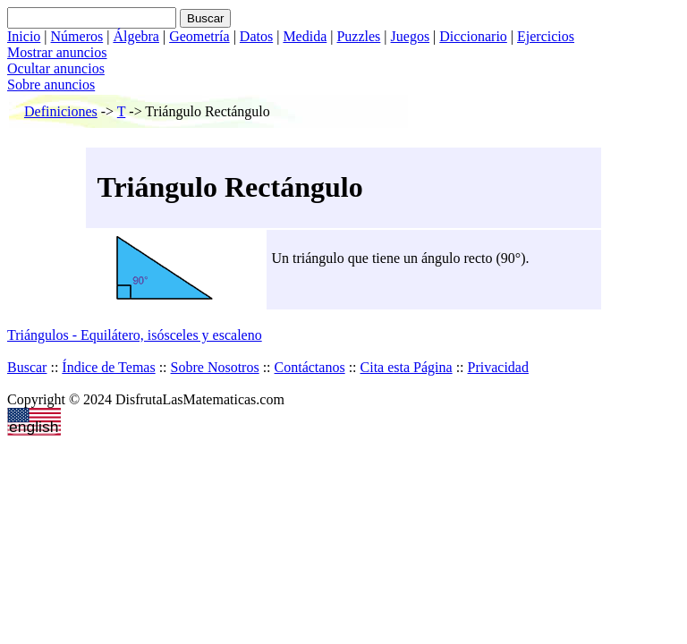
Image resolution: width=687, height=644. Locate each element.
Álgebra (136, 36)
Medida (305, 36)
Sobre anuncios (51, 84)
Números (77, 36)
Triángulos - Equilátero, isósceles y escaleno (134, 335)
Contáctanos (310, 367)
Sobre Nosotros (215, 367)
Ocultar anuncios (56, 68)
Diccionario (473, 36)
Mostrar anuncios (57, 52)
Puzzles (358, 36)
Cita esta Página (406, 367)
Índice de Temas (108, 367)
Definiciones (61, 111)
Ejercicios (545, 36)
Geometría (199, 36)
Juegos (410, 36)
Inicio (23, 36)
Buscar (27, 367)
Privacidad (498, 367)
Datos (256, 36)
